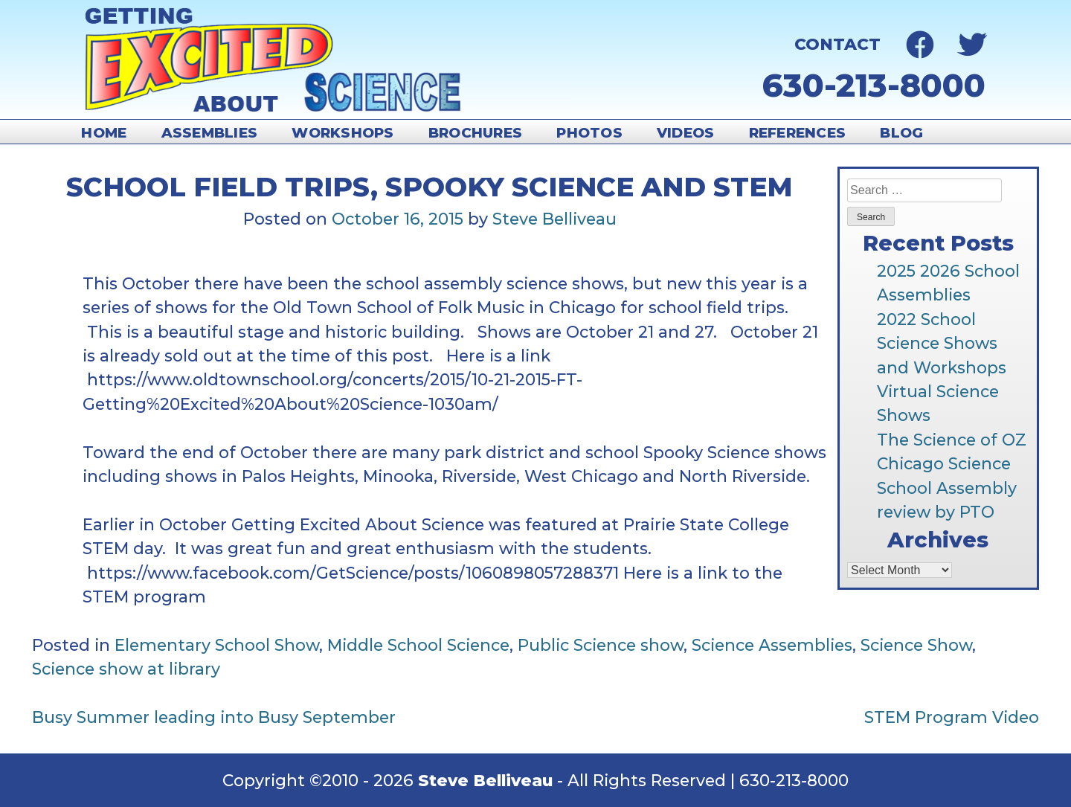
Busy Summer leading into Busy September (214, 717)
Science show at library (126, 668)
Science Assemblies (772, 645)
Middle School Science (418, 645)
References (797, 132)
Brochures (475, 132)
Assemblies (209, 132)
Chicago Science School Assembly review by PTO (947, 487)
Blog (901, 132)
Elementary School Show (217, 645)
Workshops (342, 132)
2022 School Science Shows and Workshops (941, 343)
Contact (837, 44)
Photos (589, 132)
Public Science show (601, 645)
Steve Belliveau (554, 218)
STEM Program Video (951, 717)
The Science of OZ (951, 439)
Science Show (916, 645)
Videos (686, 132)
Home (103, 132)
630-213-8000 (873, 85)
